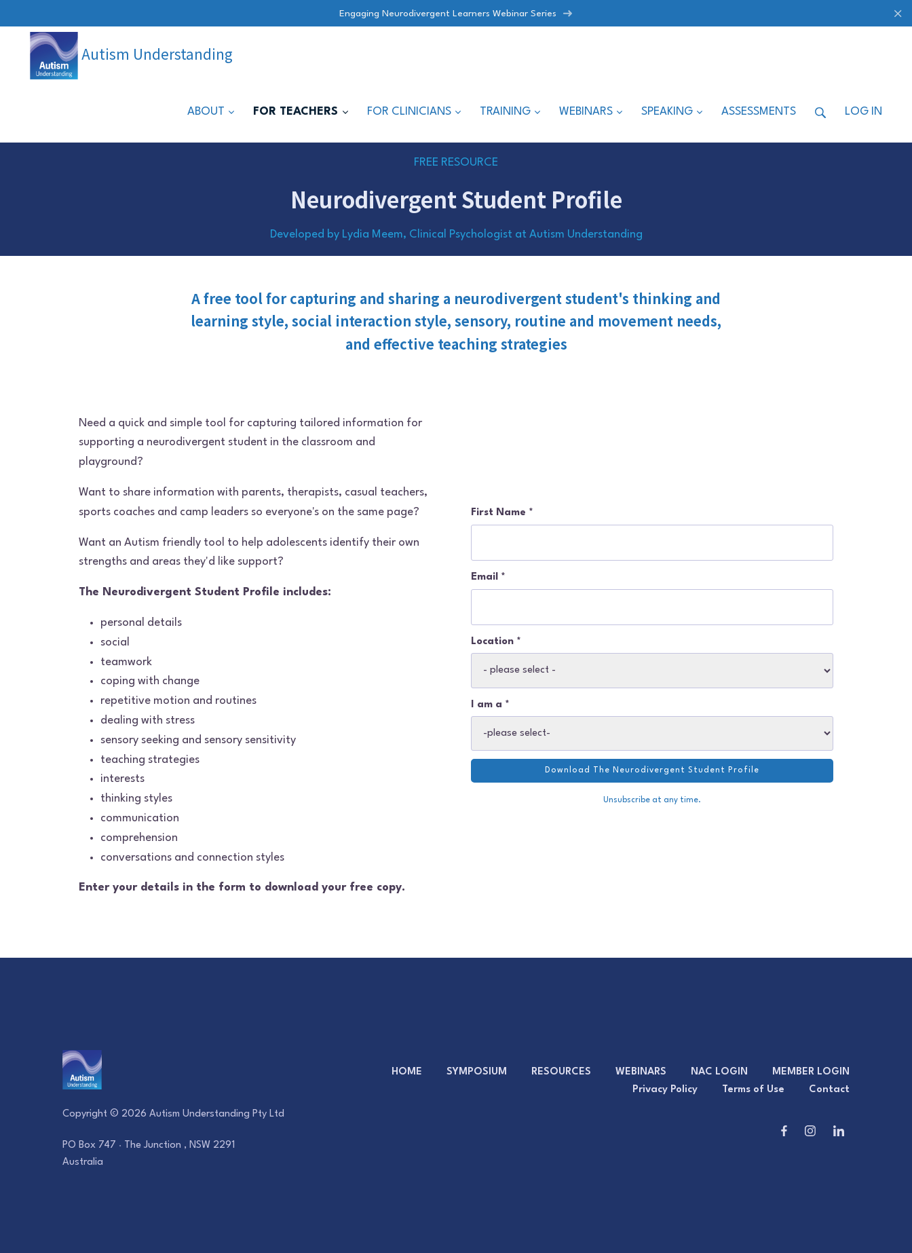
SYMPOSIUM (476, 1072)
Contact (829, 1090)
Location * (496, 642)
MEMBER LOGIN (811, 1072)
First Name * (502, 513)
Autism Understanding (131, 53)
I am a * (490, 705)
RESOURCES (561, 1072)
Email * (488, 577)
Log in (863, 112)
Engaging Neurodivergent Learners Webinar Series (456, 13)
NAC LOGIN (719, 1072)
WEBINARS (640, 1072)
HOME (407, 1072)
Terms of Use (753, 1090)
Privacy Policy (665, 1090)
